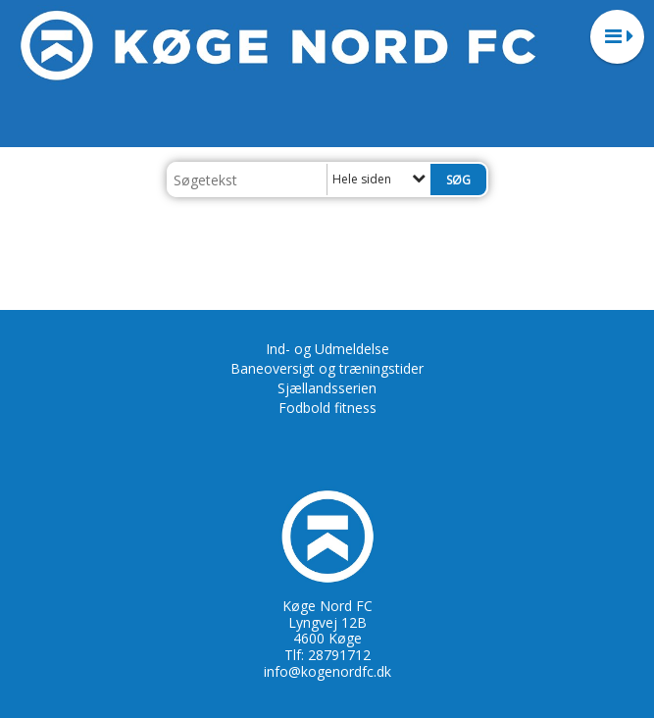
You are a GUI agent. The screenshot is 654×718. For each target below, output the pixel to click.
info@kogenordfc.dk (327, 671)
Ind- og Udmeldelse (327, 348)
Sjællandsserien (327, 388)
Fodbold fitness (327, 407)
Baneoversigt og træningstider (327, 368)
